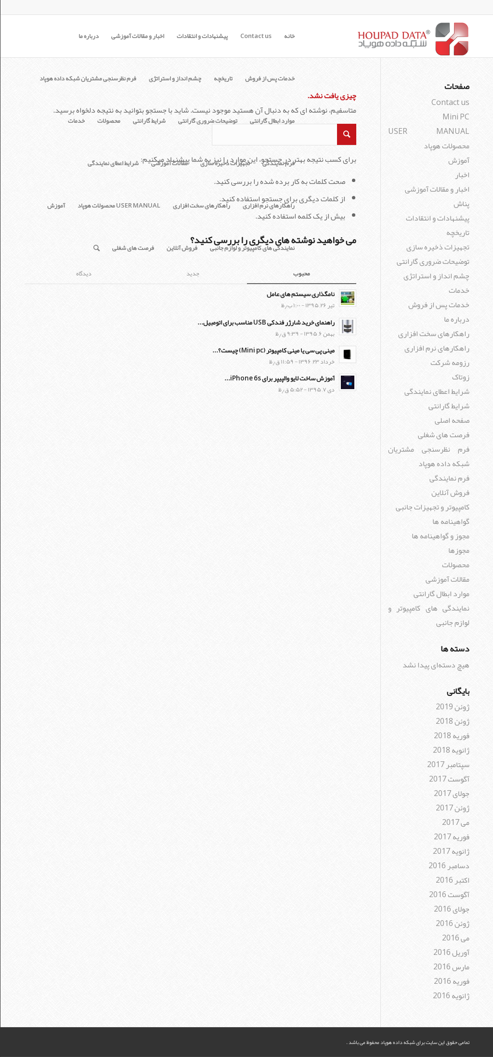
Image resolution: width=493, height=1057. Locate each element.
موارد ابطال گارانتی (271, 121)
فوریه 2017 (451, 837)
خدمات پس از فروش (269, 78)
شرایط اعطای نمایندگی (112, 163)
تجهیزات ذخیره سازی (224, 163)
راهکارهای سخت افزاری (201, 205)
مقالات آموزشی (169, 163)
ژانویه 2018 (450, 750)
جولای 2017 (451, 793)
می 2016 (455, 938)
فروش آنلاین (181, 248)
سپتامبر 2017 (448, 764)
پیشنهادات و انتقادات (201, 36)
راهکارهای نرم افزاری (268, 205)
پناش (461, 203)
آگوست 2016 (448, 894)
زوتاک (460, 377)
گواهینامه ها (450, 521)
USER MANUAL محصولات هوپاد (118, 205)
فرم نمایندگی (278, 163)
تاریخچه (222, 78)
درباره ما (88, 36)
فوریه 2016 (451, 981)
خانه (289, 36)
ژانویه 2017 (450, 851)
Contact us (255, 36)
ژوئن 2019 (452, 707)
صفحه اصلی (451, 420)
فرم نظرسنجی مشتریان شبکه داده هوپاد (87, 78)
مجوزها (458, 550)
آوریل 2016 (451, 952)
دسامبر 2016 (448, 866)
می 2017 (455, 822)
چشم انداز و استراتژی (174, 78)
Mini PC (455, 117)
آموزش (56, 205)
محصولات (108, 121)
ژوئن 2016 (452, 923)
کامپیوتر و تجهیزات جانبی (432, 507)
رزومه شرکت (449, 362)
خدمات (75, 121)
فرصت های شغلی (133, 248)
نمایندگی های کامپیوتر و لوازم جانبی (251, 248)
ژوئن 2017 (452, 808)
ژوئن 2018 (452, 721)
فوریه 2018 (451, 736)
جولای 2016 (451, 909)
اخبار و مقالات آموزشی (137, 36)
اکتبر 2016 (452, 880)
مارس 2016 (451, 967)
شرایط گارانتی (148, 121)
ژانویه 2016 (450, 996)
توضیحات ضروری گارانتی (207, 121)
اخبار (461, 175)
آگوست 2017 (448, 779)
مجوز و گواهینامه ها (440, 536)
